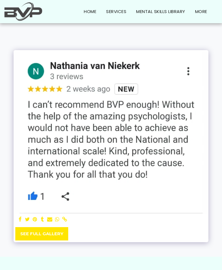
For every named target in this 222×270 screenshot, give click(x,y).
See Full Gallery (41, 233)
